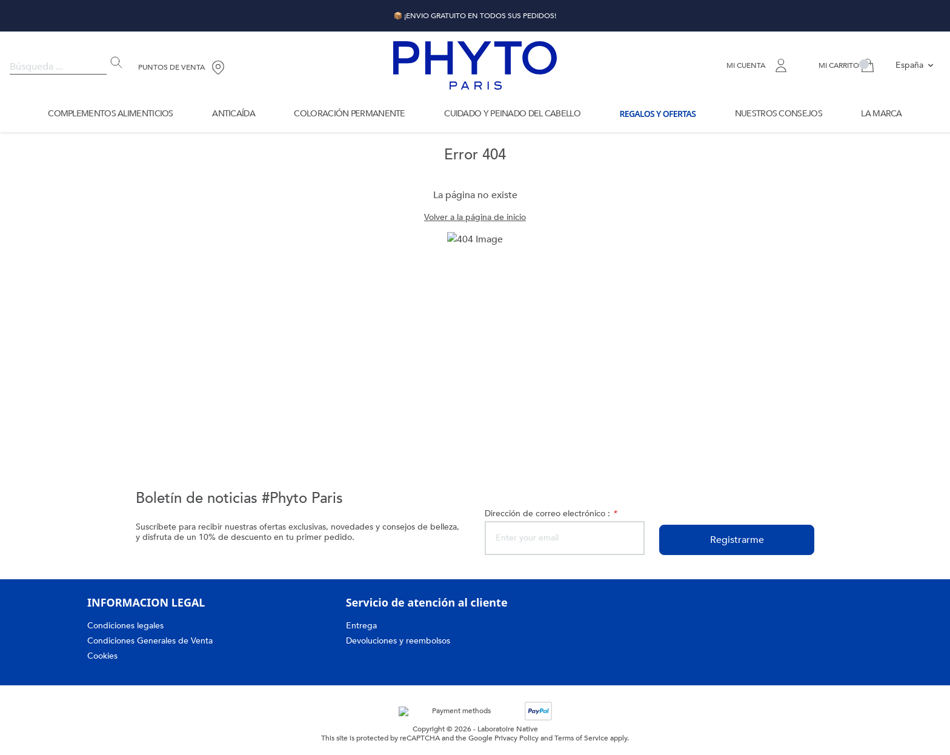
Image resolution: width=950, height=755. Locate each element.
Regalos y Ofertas (656, 113)
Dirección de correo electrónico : (552, 513)
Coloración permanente (348, 113)
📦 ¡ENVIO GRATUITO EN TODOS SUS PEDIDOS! (475, 16)
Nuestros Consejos (778, 113)
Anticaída (233, 113)
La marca (880, 113)
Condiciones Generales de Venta (151, 641)
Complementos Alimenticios (109, 113)
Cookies (102, 656)
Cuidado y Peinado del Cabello (509, 113)
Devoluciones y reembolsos (400, 641)
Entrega (361, 625)
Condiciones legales (126, 625)
